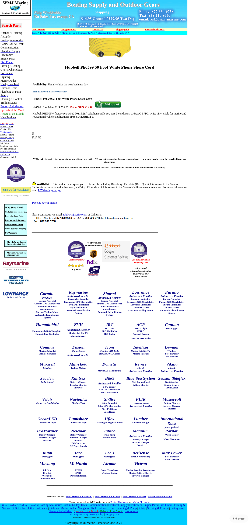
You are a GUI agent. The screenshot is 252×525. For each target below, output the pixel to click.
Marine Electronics (141, 502)
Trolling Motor (177, 508)
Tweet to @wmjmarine (44, 202)
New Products (131, 511)
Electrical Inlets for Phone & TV (113, 33)
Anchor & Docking (18, 505)
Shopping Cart (112, 514)
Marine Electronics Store (160, 496)
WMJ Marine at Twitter (134, 496)
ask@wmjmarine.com (74, 214)
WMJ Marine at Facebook (79, 496)
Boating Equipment (119, 502)
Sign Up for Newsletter (16, 189)
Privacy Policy (97, 514)
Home (35, 33)
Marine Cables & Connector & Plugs (78, 33)
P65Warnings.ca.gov (49, 190)
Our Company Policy (78, 514)
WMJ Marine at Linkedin (107, 496)
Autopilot (33, 505)
